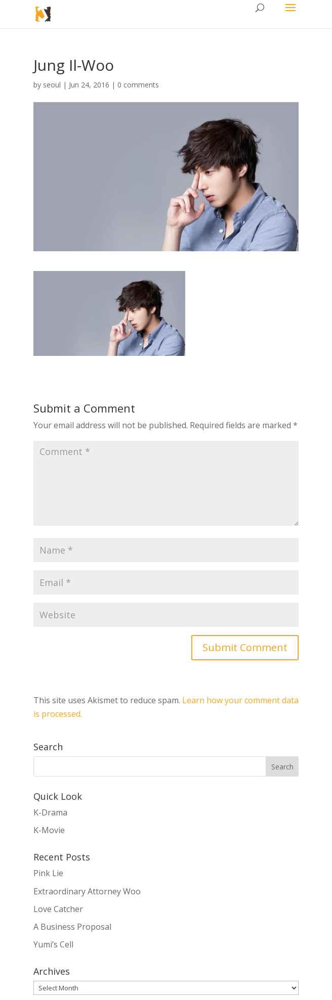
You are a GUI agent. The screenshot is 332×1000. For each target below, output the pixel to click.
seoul (52, 84)
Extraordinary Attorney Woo (87, 891)
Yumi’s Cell (53, 944)
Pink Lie (48, 873)
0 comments (138, 84)
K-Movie (49, 830)
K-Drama (50, 812)
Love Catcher (58, 909)
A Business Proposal (72, 926)
